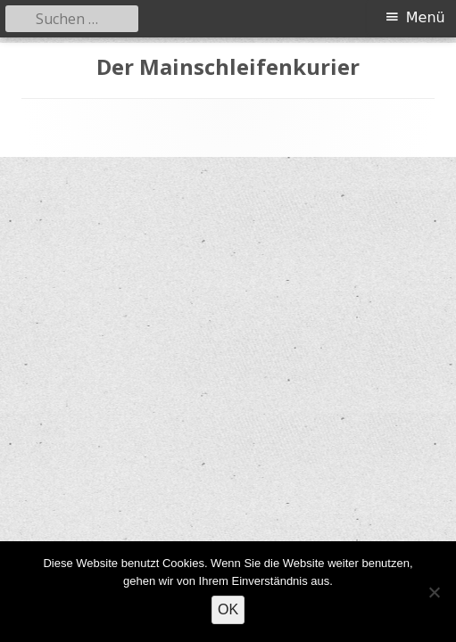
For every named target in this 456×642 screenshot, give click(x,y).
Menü (425, 17)
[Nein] (434, 592)
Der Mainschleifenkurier (228, 67)
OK (228, 609)
